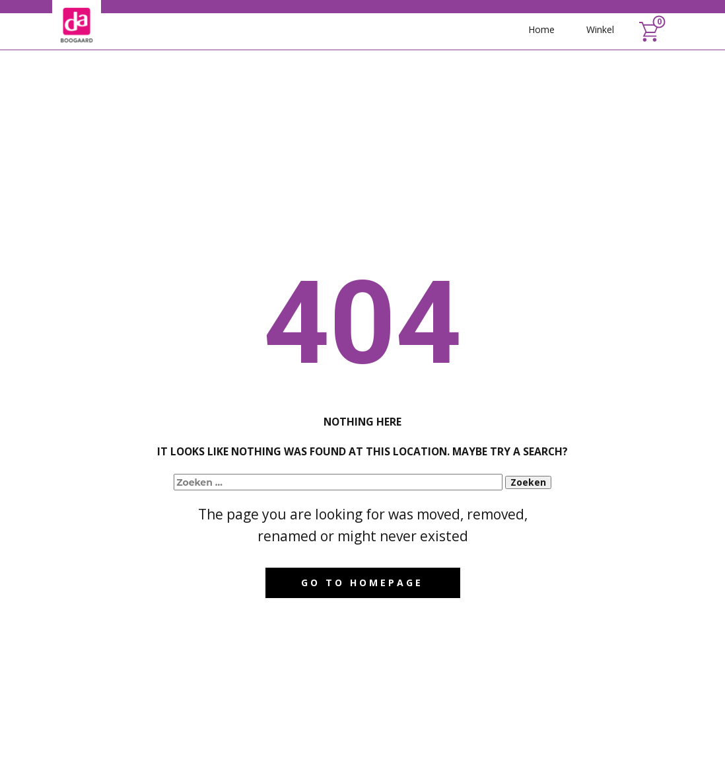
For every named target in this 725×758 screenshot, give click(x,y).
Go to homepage (362, 582)
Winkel (600, 29)
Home (541, 29)
